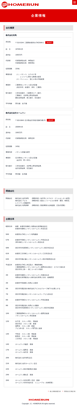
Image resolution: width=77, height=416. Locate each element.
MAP (49, 42)
